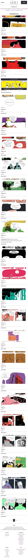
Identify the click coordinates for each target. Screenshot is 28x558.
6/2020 (2, 153)
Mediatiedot (21, 553)
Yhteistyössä (3, 90)
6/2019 (2, 283)
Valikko (2, 2)
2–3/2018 (3, 472)
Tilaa (24, 2)
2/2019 (2, 367)
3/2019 (2, 346)
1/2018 (2, 493)
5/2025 (7, 551)
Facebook (7, 534)
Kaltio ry (21, 554)
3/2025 (7, 554)
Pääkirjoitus (18, 8)
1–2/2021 (3, 132)
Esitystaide (17, 10)
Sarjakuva (9, 8)
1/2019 (2, 388)
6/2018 (2, 409)
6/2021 (2, 32)
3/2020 (2, 216)
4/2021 (2, 73)
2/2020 (2, 237)
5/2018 (2, 430)
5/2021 (2, 52)
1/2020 (2, 263)
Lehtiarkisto (7, 556)
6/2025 (7, 549)
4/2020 (2, 195)
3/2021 (2, 111)
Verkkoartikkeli (3, 8)
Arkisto (21, 10)
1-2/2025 (7, 555)
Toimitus (21, 551)
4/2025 (7, 553)
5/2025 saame (7, 550)
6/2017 (2, 514)
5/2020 (2, 174)
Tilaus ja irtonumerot (21, 549)
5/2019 (2, 304)
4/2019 (2, 325)
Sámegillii (13, 8)
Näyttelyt (7, 10)
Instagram (7, 535)
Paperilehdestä (25, 8)
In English (12, 10)
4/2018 (2, 451)
